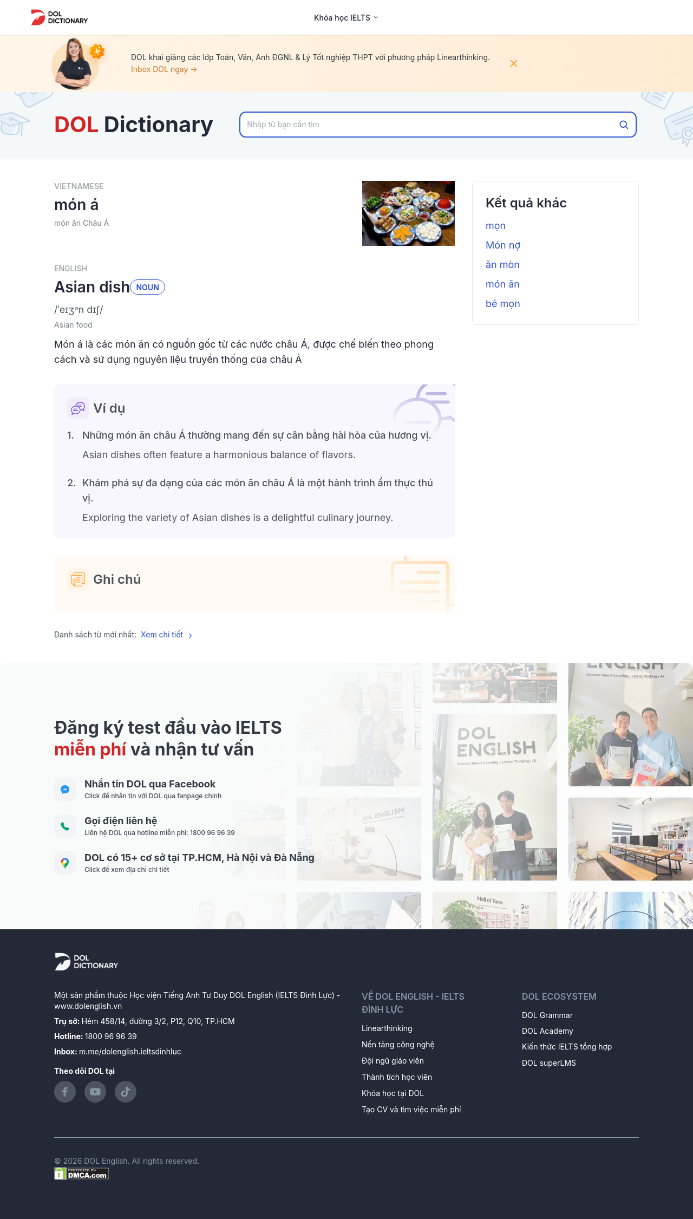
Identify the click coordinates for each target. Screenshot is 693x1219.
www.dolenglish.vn (88, 1006)
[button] (254, 309)
